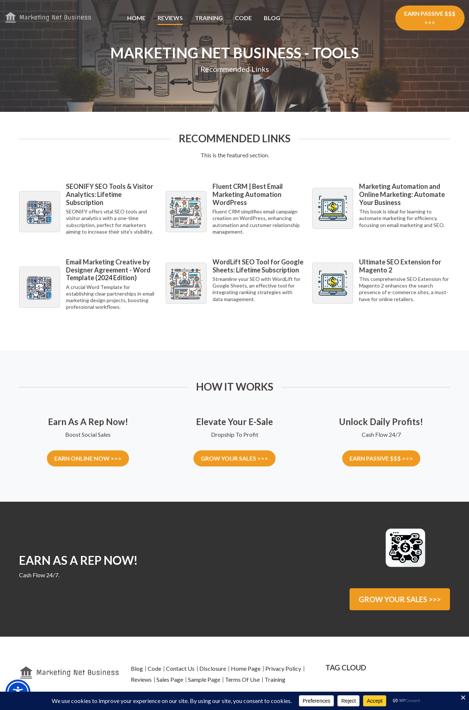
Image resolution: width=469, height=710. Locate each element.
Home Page (246, 666)
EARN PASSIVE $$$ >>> (429, 18)
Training (209, 17)
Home (136, 17)
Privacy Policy (283, 666)
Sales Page (169, 677)
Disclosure (212, 666)
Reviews (170, 17)
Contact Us (180, 666)
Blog (272, 17)
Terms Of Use (242, 677)
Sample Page (204, 677)
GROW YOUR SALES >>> (234, 458)
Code (243, 17)
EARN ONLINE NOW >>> (88, 458)
